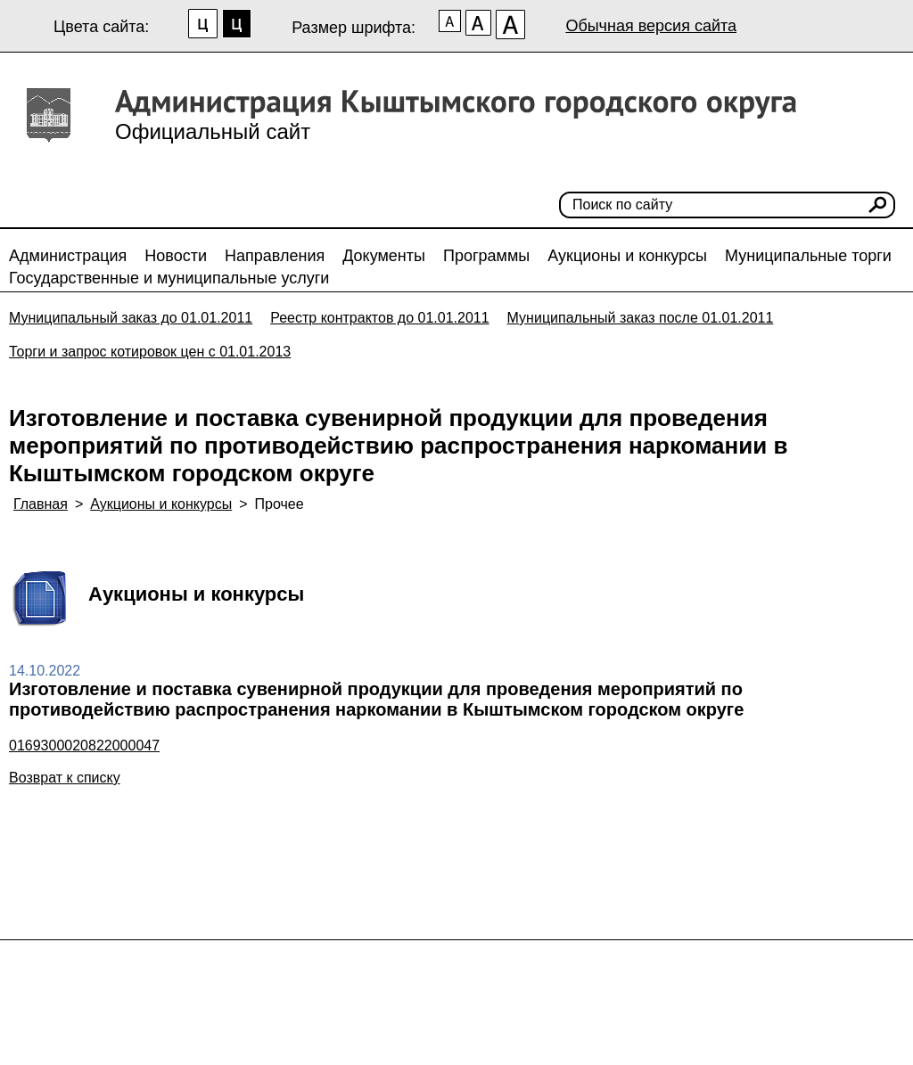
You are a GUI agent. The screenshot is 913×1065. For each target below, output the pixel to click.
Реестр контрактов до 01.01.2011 (379, 317)
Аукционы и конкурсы (627, 256)
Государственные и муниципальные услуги (169, 278)
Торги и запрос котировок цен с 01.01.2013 (150, 351)
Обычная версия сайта (650, 26)
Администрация (68, 256)
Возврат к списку (64, 777)
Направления (275, 256)
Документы (383, 256)
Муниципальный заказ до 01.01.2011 (130, 317)
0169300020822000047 (84, 745)
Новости (175, 256)
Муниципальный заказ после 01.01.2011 (640, 317)
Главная (40, 504)
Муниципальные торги (808, 256)
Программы (486, 256)
